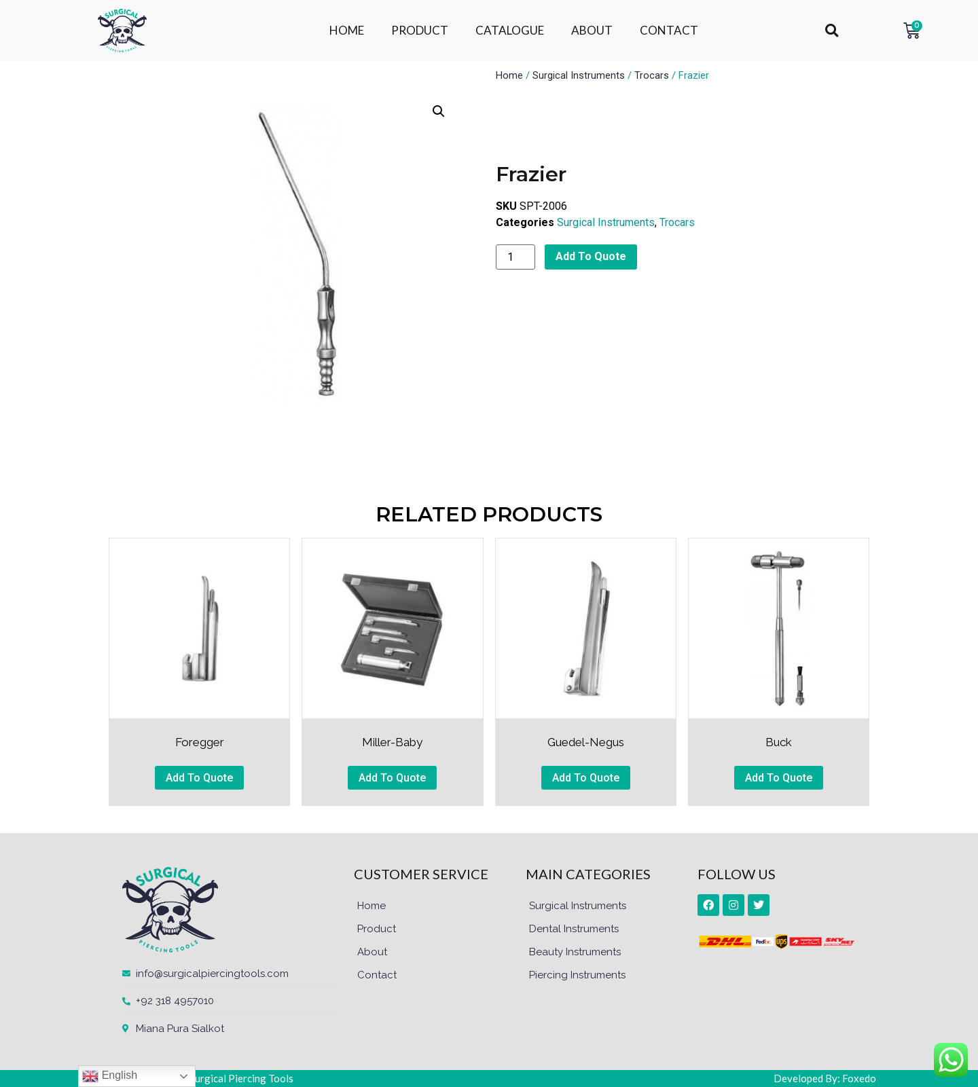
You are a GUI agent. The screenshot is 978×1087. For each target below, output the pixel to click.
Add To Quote (591, 256)
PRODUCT (419, 30)
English (109, 1076)
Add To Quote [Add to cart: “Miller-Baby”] (392, 777)
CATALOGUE (509, 30)
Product (376, 929)
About (372, 952)
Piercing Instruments (577, 975)
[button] (832, 31)
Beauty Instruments (575, 952)
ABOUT (592, 30)
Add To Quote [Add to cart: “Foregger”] (199, 777)
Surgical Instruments (578, 75)
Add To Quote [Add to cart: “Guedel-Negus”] (585, 777)
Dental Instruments (574, 929)
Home (509, 75)
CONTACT (669, 30)
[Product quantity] (515, 257)
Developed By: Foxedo (825, 1078)
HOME (346, 30)
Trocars (651, 75)
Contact (377, 975)
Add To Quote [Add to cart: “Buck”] (778, 777)
